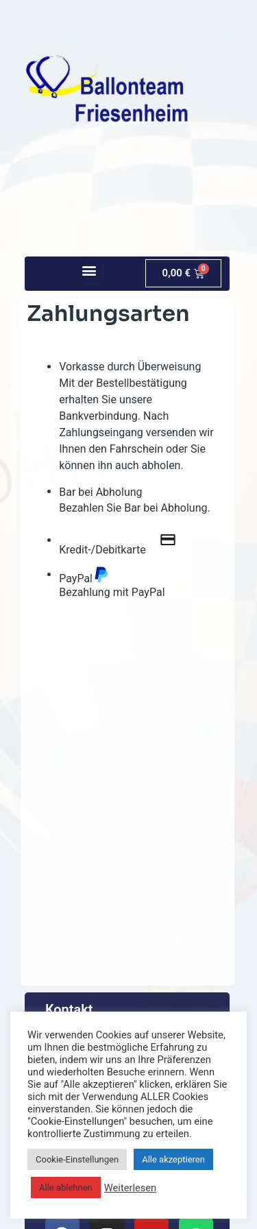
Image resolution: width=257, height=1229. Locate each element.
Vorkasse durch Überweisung (130, 366)
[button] (88, 270)
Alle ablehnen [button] (66, 1187)
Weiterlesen (130, 1188)
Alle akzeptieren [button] (173, 1159)
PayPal (84, 575)
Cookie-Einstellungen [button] (77, 1159)
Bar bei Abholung (100, 492)
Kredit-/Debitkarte (124, 541)
